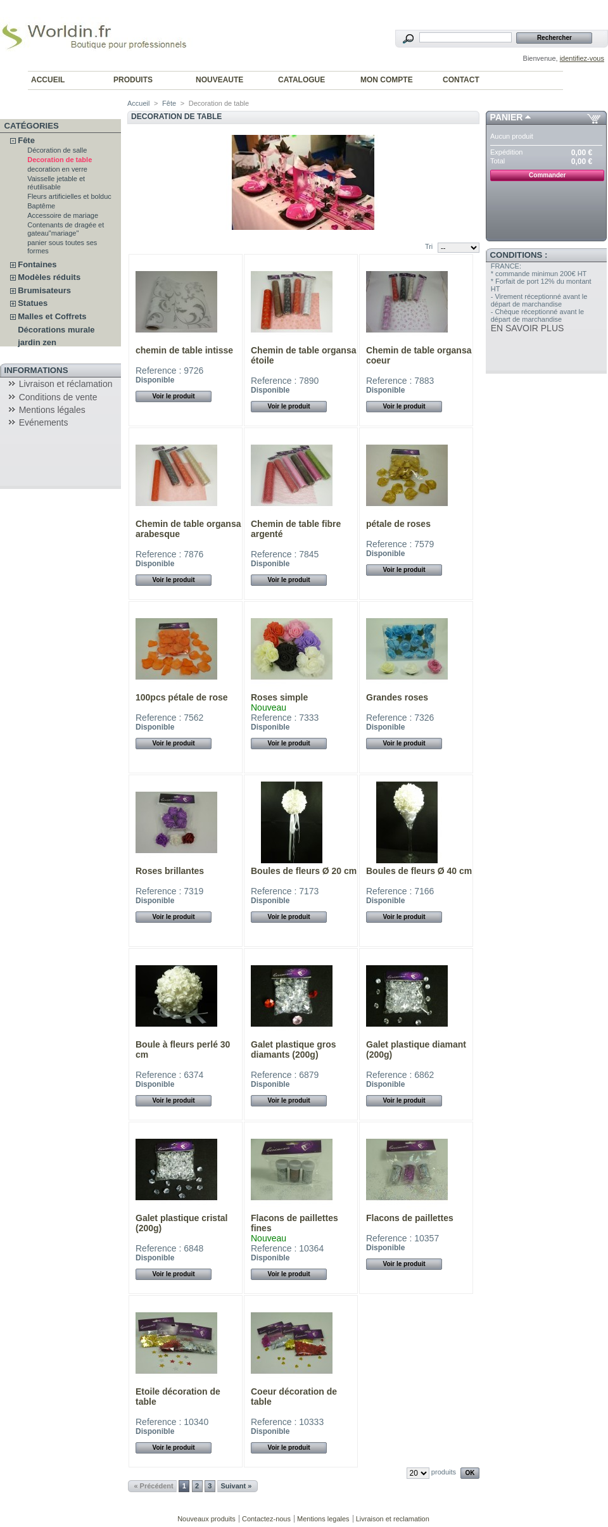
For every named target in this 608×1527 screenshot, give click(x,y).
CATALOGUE (301, 79)
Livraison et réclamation (66, 384)
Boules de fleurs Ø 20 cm (304, 871)
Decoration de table (59, 159)
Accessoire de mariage (62, 215)
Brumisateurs (44, 290)
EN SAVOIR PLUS (527, 328)
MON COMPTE (386, 79)
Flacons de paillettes (409, 1218)
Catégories (31, 125)
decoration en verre (57, 169)
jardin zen (37, 342)
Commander (547, 175)
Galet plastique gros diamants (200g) (293, 1049)
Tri (429, 246)
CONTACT (461, 79)
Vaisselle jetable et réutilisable (56, 183)
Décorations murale (56, 329)
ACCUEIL (48, 79)
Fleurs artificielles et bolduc (69, 196)
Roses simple (279, 697)
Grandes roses (397, 697)
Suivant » (235, 1486)
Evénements (43, 422)
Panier (506, 117)
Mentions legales (323, 1519)
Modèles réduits (49, 277)
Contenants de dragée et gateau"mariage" (65, 229)
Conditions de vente (58, 397)
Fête (26, 140)
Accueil (138, 103)
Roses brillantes (170, 871)
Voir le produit (173, 396)
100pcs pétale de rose (182, 697)
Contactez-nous (266, 1519)
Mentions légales (52, 410)
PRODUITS (133, 79)
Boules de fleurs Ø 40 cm (419, 871)
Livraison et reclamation (392, 1519)
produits (443, 1472)
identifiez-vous (582, 58)
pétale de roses (398, 524)
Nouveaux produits (206, 1519)
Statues (33, 303)
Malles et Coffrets (52, 316)
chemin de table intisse (184, 350)
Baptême (41, 206)
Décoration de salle (57, 150)
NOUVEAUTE (219, 79)
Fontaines (37, 264)
